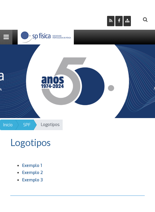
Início (8, 125)
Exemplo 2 (32, 172)
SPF (27, 125)
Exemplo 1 (32, 165)
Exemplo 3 (32, 180)
